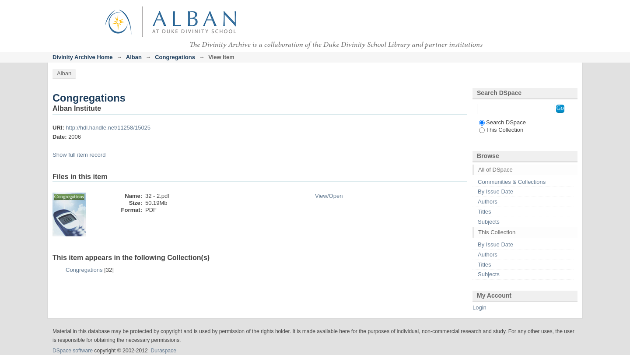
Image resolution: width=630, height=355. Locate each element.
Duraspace (163, 351)
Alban (134, 57)
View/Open (329, 196)
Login (571, 10)
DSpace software (72, 351)
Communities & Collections (512, 182)
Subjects (489, 221)
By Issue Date (495, 191)
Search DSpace (502, 122)
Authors (487, 201)
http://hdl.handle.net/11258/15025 (108, 127)
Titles (484, 211)
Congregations (175, 57)
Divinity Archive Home (82, 57)
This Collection (501, 130)
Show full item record (78, 154)
